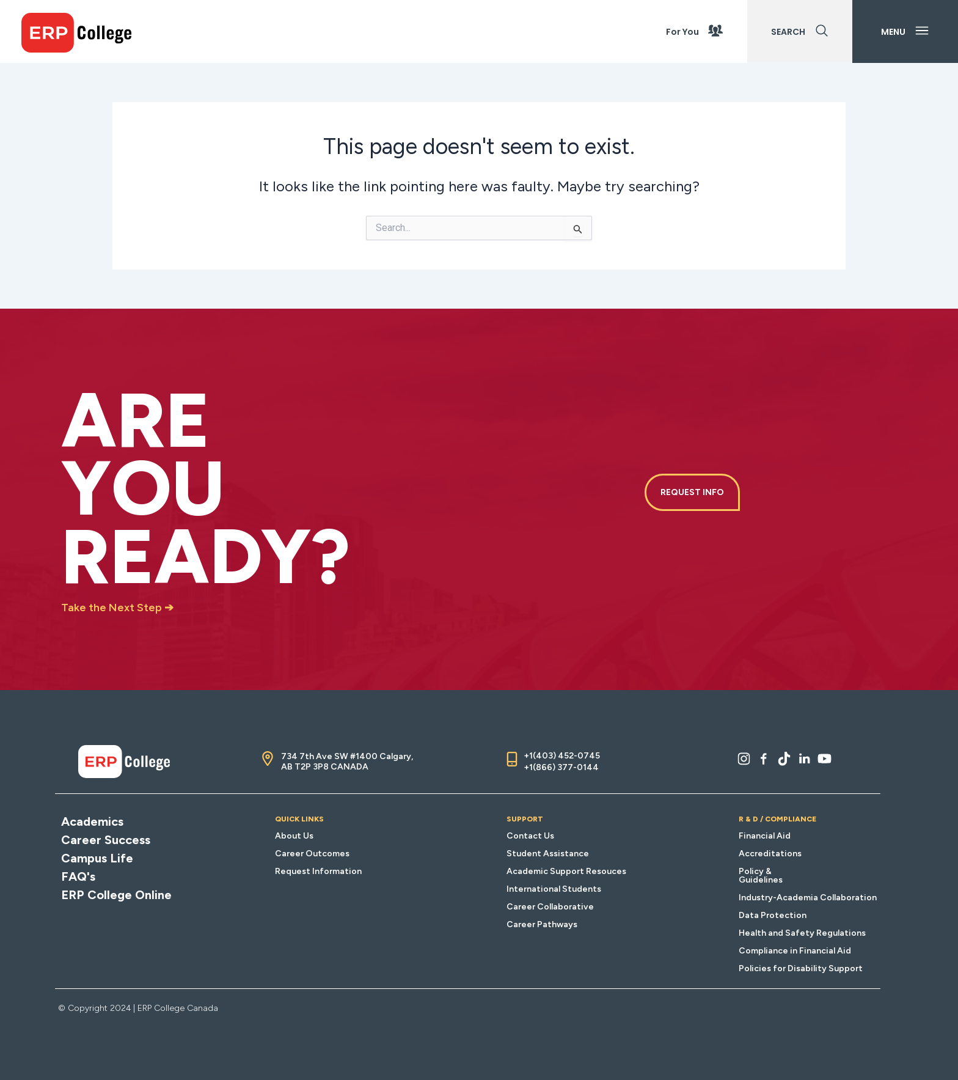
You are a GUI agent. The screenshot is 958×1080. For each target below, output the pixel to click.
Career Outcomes (312, 853)
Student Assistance (547, 853)
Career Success (105, 839)
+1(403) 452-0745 (562, 756)
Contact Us (530, 836)
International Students (553, 889)
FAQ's (78, 876)
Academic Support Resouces (566, 871)
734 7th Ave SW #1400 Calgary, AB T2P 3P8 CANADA (347, 761)
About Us (294, 836)
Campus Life (97, 858)
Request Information (318, 871)
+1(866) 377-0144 (561, 767)
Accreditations (770, 853)
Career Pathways (541, 924)
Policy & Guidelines (761, 875)
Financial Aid (765, 836)
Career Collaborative (550, 907)
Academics (92, 821)
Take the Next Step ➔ (117, 607)
